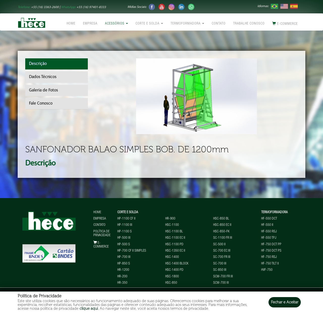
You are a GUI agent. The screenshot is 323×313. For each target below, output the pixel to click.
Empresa (90, 24)
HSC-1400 (172, 257)
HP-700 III (123, 257)
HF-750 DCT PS (271, 251)
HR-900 (170, 219)
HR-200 (122, 276)
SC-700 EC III (221, 251)
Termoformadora (187, 24)
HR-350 (122, 283)
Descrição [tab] (38, 64)
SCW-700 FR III (223, 276)
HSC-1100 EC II (175, 238)
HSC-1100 (172, 225)
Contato (219, 24)
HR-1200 (123, 270)
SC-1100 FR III (222, 238)
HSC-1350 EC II (175, 251)
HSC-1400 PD (174, 270)
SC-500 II (219, 244)
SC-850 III (219, 270)
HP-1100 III (124, 225)
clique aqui (88, 308)
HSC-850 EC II (222, 225)
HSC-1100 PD (174, 244)
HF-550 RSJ (269, 231)
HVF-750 (267, 270)
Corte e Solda (149, 24)
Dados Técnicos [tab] (43, 77)
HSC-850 (171, 283)
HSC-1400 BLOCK (177, 264)
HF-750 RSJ (269, 257)
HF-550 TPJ (268, 238)
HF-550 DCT (269, 219)
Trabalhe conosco (249, 24)
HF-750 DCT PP (271, 244)
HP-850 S (123, 264)
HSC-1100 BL (174, 231)
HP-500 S (123, 244)
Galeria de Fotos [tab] (43, 90)
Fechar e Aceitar (284, 302)
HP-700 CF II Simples (131, 251)
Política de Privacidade (102, 233)
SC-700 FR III (221, 257)
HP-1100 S (124, 231)
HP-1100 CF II (126, 219)
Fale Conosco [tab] (40, 103)
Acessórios (116, 24)
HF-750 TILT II (270, 264)
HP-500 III (123, 238)
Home (71, 24)
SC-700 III (219, 264)
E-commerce (285, 23)
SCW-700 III (221, 283)
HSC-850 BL (221, 219)
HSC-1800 (172, 276)
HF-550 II (267, 225)
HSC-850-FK (221, 231)
